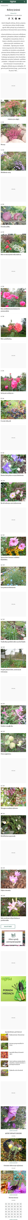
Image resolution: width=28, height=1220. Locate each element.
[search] (24, 2)
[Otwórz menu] (2, 2)
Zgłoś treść (8, 926)
